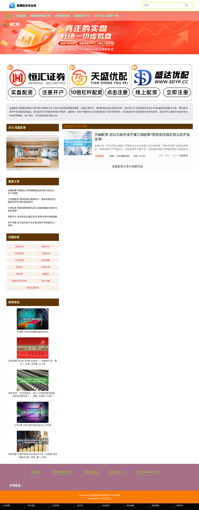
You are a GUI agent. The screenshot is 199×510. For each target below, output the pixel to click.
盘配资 (45, 274)
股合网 (19, 274)
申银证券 (45, 267)
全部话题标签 (32, 287)
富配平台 (45, 246)
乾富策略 (45, 260)
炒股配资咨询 (62, 15)
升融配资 (99, 156)
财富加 (19, 267)
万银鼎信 (45, 253)
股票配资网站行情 (40, 15)
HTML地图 (115, 495)
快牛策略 (45, 281)
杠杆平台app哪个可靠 (106, 15)
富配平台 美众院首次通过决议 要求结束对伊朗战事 (32, 216)
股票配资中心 (82, 15)
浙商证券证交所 (19, 281)
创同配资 (19, 253)
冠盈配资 (21, 15)
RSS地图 (104, 495)
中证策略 (19, 260)
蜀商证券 (19, 246)
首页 (8, 15)
